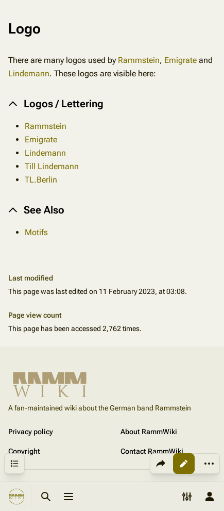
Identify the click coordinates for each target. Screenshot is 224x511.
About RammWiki (148, 431)
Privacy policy (30, 431)
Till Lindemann (52, 166)
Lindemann (28, 73)
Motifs (36, 232)
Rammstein (139, 60)
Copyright (24, 451)
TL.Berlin (41, 180)
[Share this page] (160, 463)
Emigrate (180, 60)
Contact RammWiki (151, 451)
